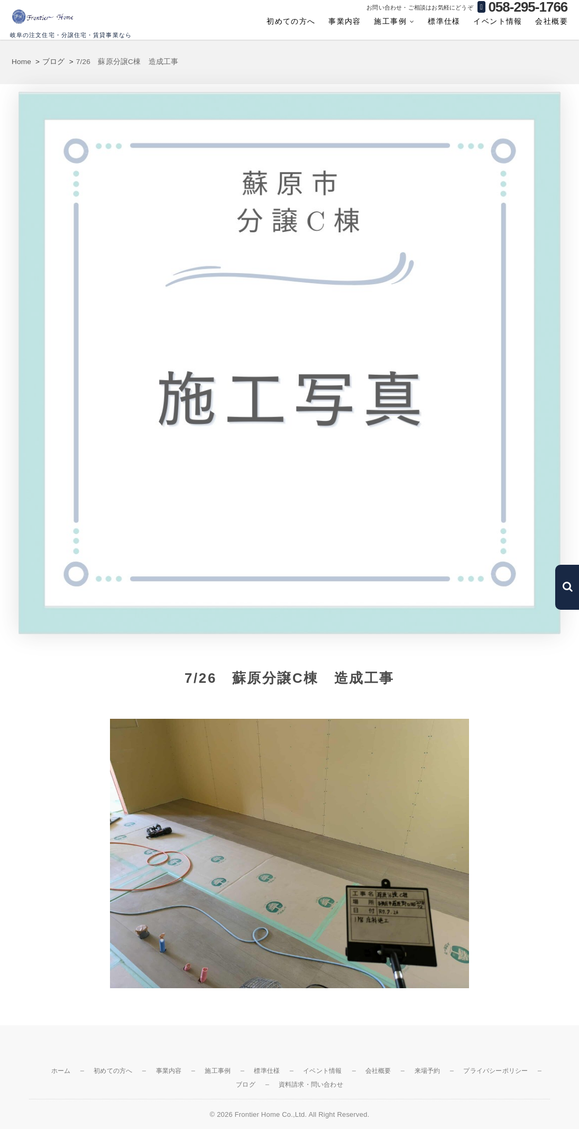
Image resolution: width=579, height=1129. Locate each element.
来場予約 (427, 1070)
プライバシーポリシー (495, 1070)
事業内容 (344, 21)
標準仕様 (444, 21)
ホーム (61, 1070)
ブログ (245, 1084)
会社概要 (551, 21)
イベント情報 (497, 21)
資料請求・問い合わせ (311, 1084)
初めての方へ (290, 21)
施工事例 (390, 21)
